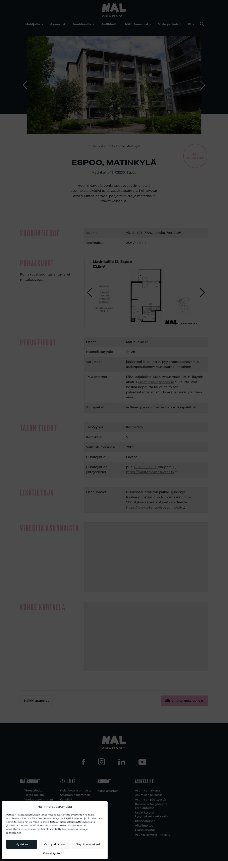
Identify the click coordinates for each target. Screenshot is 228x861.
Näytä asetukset (88, 844)
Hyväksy (21, 844)
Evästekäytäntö (52, 853)
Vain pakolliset (55, 844)
